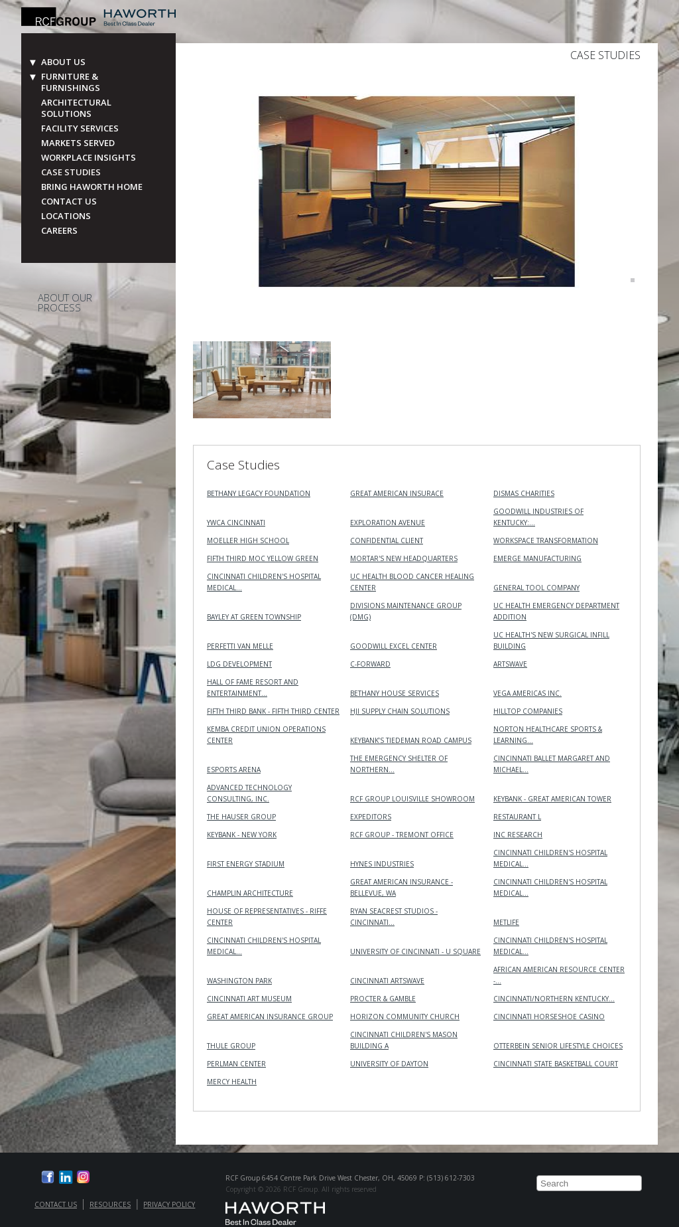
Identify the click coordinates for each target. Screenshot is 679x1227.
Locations (66, 216)
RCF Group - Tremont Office (402, 834)
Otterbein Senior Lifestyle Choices (558, 1045)
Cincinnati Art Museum (249, 998)
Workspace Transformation (545, 540)
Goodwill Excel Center (393, 646)
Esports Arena (234, 769)
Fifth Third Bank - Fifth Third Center (273, 711)
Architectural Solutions (76, 108)
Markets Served (78, 143)
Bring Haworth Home (92, 187)
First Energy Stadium (245, 863)
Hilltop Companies (527, 711)
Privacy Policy (169, 1204)
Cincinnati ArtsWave (387, 980)
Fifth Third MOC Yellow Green (262, 558)
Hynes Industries (382, 863)
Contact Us (69, 201)
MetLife (506, 922)
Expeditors (370, 816)
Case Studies (71, 172)
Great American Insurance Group (270, 1016)
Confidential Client (386, 540)
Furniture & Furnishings (70, 82)
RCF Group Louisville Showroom (412, 798)
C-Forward (370, 664)
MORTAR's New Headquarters (404, 558)
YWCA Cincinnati (236, 522)
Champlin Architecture (250, 893)
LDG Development (239, 664)
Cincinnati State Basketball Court (555, 1063)
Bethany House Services (394, 693)
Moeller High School (248, 540)
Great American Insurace (397, 493)
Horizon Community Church (405, 1016)
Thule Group (231, 1045)
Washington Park (239, 980)
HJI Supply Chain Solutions (400, 711)
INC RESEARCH (517, 834)
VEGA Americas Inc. (527, 693)
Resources (110, 1204)
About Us (63, 62)
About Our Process (65, 302)
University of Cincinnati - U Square (415, 951)
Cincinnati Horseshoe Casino (549, 1016)
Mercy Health (232, 1081)
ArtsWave (510, 664)
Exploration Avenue (387, 522)
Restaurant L (517, 816)
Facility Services (80, 128)
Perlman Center (236, 1063)
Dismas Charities (523, 493)
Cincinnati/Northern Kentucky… (554, 998)
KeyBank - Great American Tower (552, 798)
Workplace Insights (88, 157)
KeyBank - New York (242, 834)
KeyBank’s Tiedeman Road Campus (410, 740)
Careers (59, 230)
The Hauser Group (241, 816)
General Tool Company (536, 587)
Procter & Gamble (383, 998)
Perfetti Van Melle (240, 646)
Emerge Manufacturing (537, 558)
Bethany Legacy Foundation (258, 493)
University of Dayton (389, 1063)
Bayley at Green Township (254, 616)
